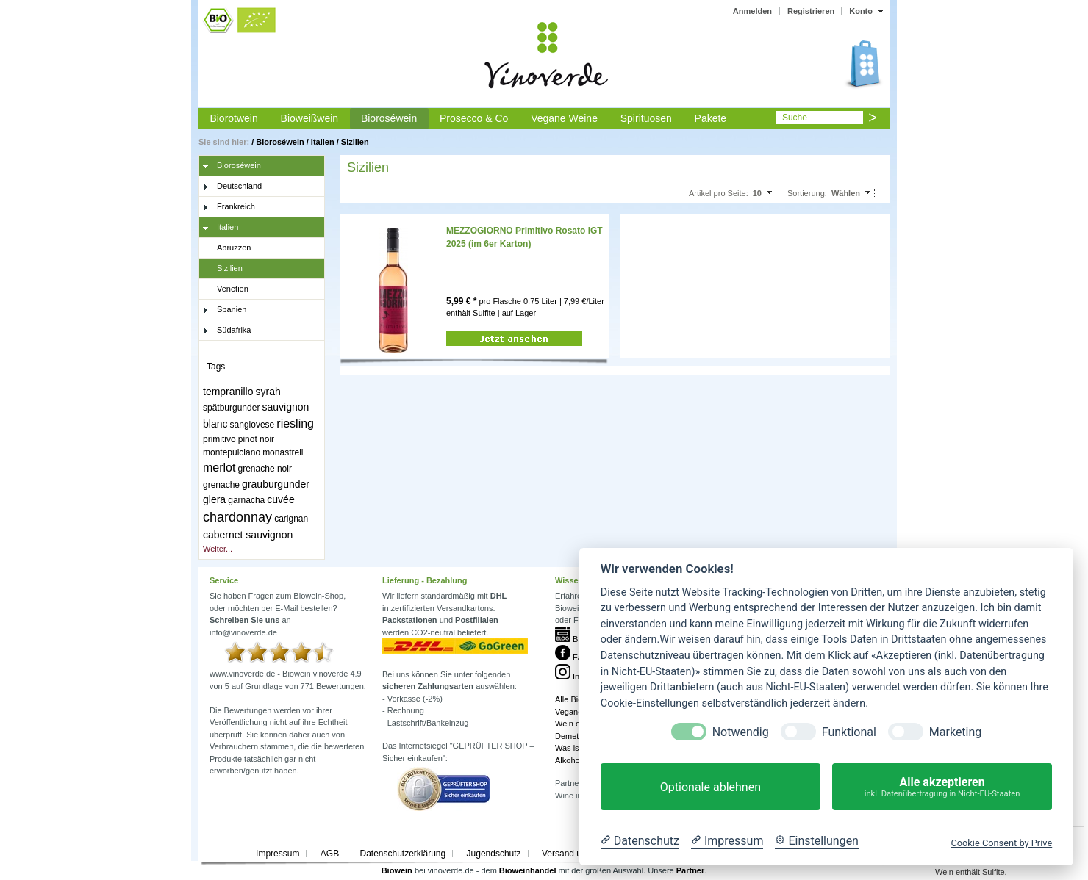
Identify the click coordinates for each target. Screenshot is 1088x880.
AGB (330, 853)
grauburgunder (275, 484)
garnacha (246, 500)
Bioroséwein (389, 118)
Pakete (711, 118)
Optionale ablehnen (710, 787)
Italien (322, 141)
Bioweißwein (310, 118)
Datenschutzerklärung (402, 853)
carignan (291, 518)
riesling (295, 423)
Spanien (224, 310)
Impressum (277, 853)
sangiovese (252, 424)
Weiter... (217, 548)
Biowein (397, 870)
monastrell (282, 452)
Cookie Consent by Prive (1001, 842)
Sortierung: (807, 193)
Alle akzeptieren (942, 787)
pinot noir (256, 439)
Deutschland (232, 186)
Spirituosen (646, 118)
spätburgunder (231, 408)
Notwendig (740, 732)
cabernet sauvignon (248, 535)
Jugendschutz (494, 853)
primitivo (219, 439)
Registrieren (810, 11)
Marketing (955, 732)
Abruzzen (227, 248)
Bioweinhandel (527, 870)
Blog (572, 639)
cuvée (280, 499)
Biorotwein (233, 118)
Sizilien (355, 141)
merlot (219, 467)
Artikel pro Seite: (718, 193)
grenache (221, 485)
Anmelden (752, 11)
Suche (794, 117)
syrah (268, 391)
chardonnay (237, 517)
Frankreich (229, 207)
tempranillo (228, 391)
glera (214, 499)
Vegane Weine (564, 118)
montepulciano (231, 452)
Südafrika (227, 330)
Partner (690, 870)
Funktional (849, 732)
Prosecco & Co (474, 118)
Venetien (225, 289)
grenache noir (265, 469)
